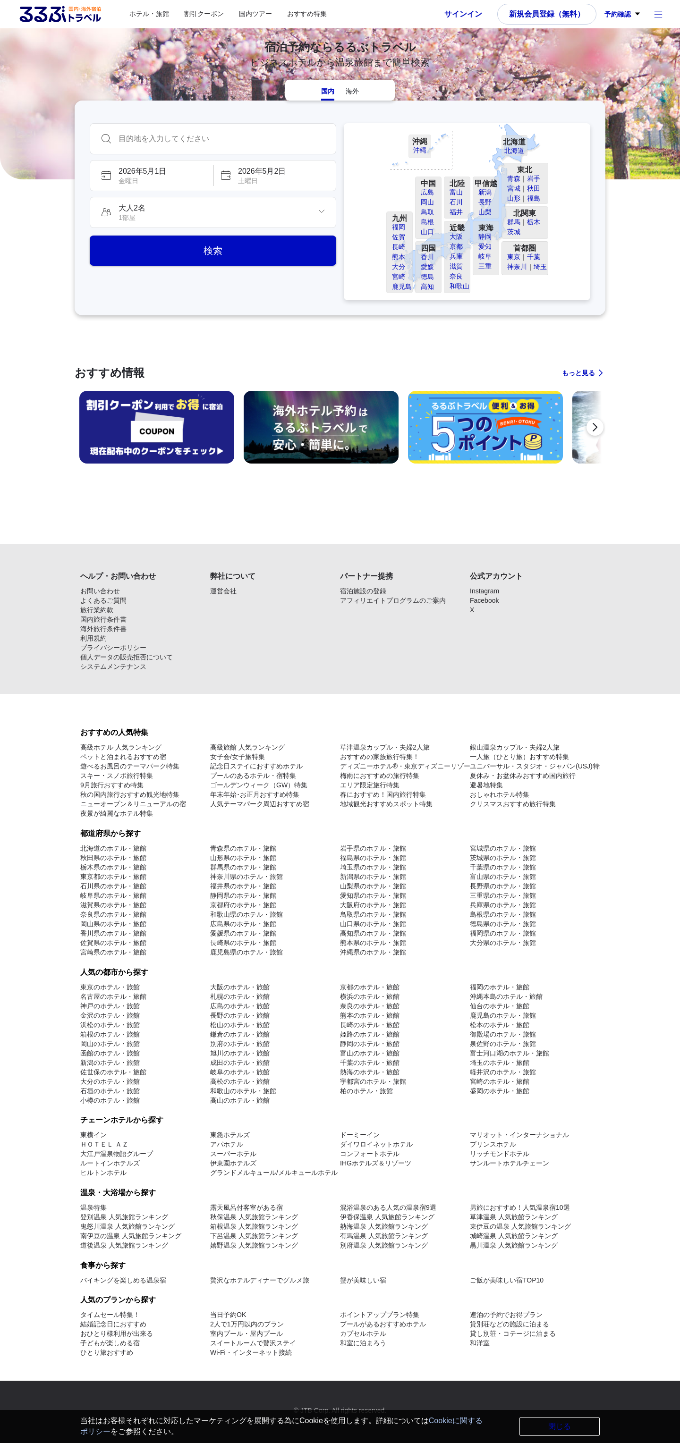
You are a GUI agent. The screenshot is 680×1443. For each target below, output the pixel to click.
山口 (427, 232)
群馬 (513, 222)
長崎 (398, 247)
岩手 (533, 178)
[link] (156, 427)
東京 (513, 257)
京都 (456, 246)
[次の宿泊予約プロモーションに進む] (595, 427)
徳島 (427, 276)
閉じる (559, 1426)
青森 (513, 178)
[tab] (327, 90)
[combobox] (222, 138)
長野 (485, 202)
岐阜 (485, 256)
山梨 (485, 212)
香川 (427, 257)
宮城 (513, 188)
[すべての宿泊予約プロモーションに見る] (583, 373)
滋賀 (456, 266)
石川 (456, 202)
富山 (456, 192)
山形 (513, 198)
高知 (427, 286)
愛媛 (427, 266)
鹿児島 (402, 286)
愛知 (485, 246)
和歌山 (459, 286)
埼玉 (540, 266)
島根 (427, 222)
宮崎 (398, 276)
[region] (340, 431)
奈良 (456, 276)
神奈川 (517, 266)
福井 (456, 212)
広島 (427, 192)
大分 (398, 266)
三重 (485, 266)
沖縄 (419, 150)
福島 (533, 198)
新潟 (485, 192)
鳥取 (427, 212)
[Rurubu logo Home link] (60, 14)
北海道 (514, 150)
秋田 (533, 188)
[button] (151, 175)
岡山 (427, 202)
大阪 (456, 236)
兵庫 (456, 256)
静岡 (485, 236)
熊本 (398, 257)
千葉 (533, 257)
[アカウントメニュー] (658, 14)
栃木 (533, 222)
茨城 (513, 232)
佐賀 (398, 237)
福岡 (398, 227)
